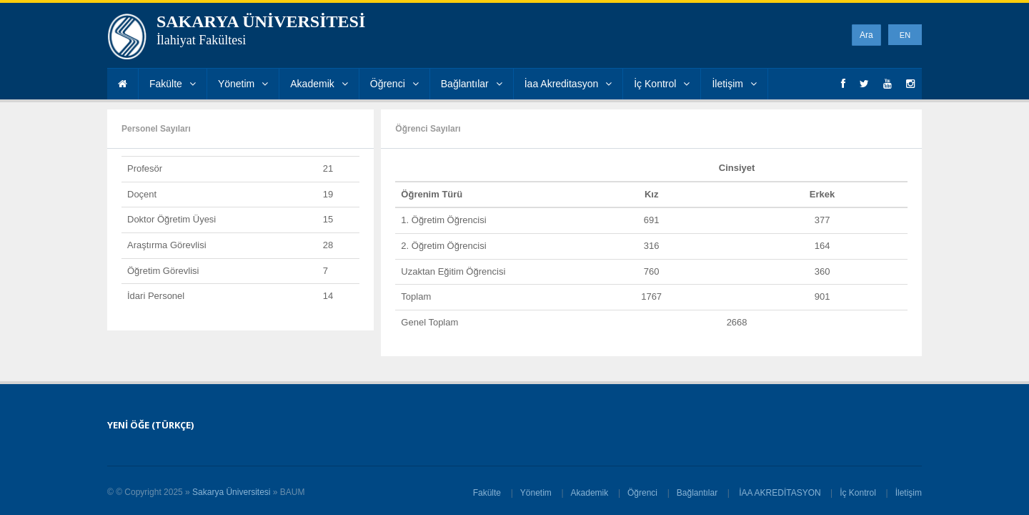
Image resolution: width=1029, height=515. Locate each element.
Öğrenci (394, 83)
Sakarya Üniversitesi (231, 492)
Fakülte (172, 83)
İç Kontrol (662, 83)
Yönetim (243, 83)
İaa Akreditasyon (568, 83)
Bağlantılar (471, 83)
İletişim (734, 83)
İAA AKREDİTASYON (780, 493)
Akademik (318, 83)
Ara (866, 35)
